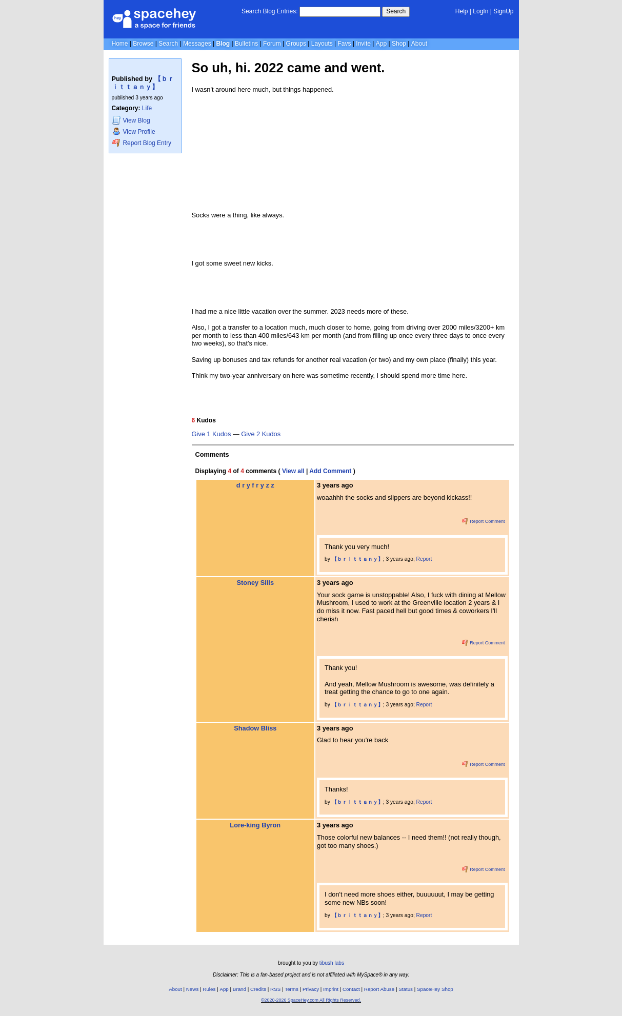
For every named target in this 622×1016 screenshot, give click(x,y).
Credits (258, 989)
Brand (239, 989)
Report (424, 559)
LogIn (480, 11)
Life (147, 108)
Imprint (330, 989)
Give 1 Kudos (211, 434)
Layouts (322, 43)
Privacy (311, 989)
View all (293, 471)
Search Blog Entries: (269, 11)
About (419, 43)
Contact (351, 989)
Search (396, 11)
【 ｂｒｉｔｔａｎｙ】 (143, 83)
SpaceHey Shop (435, 989)
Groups (296, 43)
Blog (223, 43)
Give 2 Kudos (260, 434)
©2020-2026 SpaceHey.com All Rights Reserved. (311, 1000)
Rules (209, 989)
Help (461, 11)
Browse (143, 43)
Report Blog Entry (141, 142)
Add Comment (330, 471)
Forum (272, 43)
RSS (275, 989)
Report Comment (483, 521)
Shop (399, 43)
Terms (291, 989)
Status (405, 989)
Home (120, 43)
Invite (363, 43)
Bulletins (246, 43)
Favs (344, 43)
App (381, 43)
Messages (197, 43)
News (192, 989)
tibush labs (331, 963)
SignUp (503, 11)
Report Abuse (379, 989)
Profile (133, 131)
